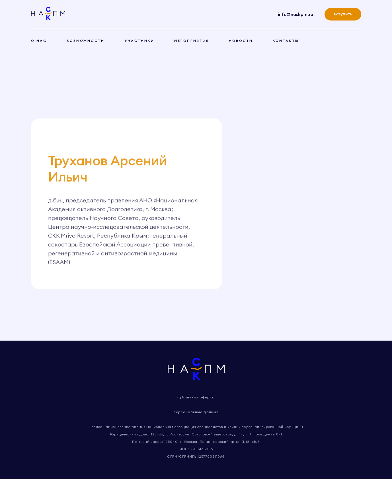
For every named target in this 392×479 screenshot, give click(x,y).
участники (139, 40)
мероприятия (191, 40)
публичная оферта (196, 397)
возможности (85, 40)
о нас (39, 40)
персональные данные (196, 412)
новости (241, 40)
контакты (286, 40)
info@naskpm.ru (295, 14)
